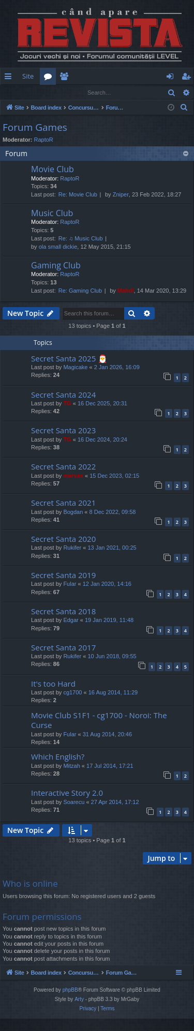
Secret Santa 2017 (63, 648)
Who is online (30, 884)
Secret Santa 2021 (63, 503)
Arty (79, 1011)
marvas (73, 476)
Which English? (57, 757)
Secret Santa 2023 (63, 431)
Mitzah (71, 766)
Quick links (10, 78)
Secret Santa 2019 (63, 575)
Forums (50, 78)
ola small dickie (58, 247)
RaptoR (43, 140)
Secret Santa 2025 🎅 (69, 359)
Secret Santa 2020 (63, 539)
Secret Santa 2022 (63, 467)
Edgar (70, 620)
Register (51, 92)
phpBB (70, 1002)
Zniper (121, 195)
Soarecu (73, 802)
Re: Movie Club (77, 195)
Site (28, 76)
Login (17, 92)
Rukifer (72, 548)
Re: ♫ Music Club (80, 239)
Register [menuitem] (188, 78)
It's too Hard (53, 684)
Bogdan (73, 512)
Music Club (52, 213)
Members (66, 78)
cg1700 (72, 693)
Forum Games (35, 127)
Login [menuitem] (172, 78)
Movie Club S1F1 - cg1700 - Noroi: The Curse (99, 720)
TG (67, 404)
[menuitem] (123, 76)
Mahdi (125, 291)
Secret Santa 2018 (63, 612)
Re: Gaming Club (80, 291)
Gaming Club (56, 265)
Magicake (75, 368)
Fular (69, 584)
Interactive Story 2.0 (67, 793)
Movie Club (52, 169)
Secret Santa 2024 (63, 395)
